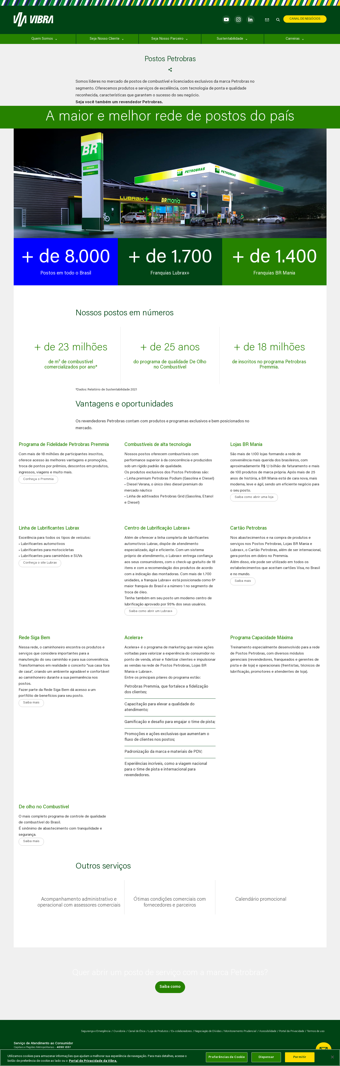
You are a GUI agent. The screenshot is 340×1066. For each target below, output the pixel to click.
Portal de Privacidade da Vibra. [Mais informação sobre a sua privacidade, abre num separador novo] (93, 1060)
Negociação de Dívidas (208, 1031)
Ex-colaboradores (181, 1031)
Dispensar (266, 1057)
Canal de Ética (136, 1031)
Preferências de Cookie (226, 1057)
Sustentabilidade (230, 39)
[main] (170, 1057)
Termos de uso (315, 1031)
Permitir (299, 1057)
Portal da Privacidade (291, 1031)
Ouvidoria (119, 1031)
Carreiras (293, 39)
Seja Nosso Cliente (104, 39)
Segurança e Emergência (95, 1031)
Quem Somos (42, 39)
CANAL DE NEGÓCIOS (304, 18)
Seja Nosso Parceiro (167, 39)
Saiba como (170, 987)
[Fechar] (332, 1057)
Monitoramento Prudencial (240, 1031)
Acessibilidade (267, 1031)
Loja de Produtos (158, 1031)
